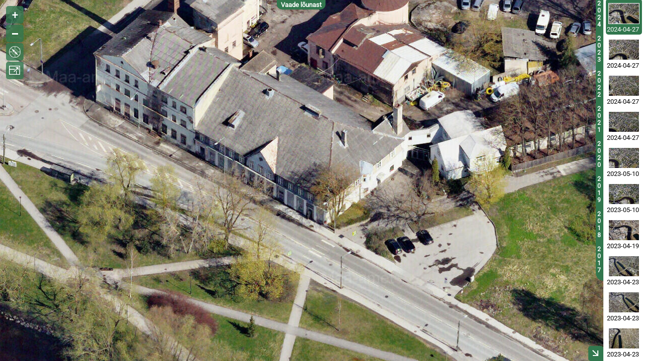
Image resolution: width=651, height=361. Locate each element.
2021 (599, 119)
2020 (599, 154)
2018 (599, 225)
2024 (599, 14)
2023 (599, 49)
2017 (599, 260)
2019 (599, 189)
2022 (599, 84)
